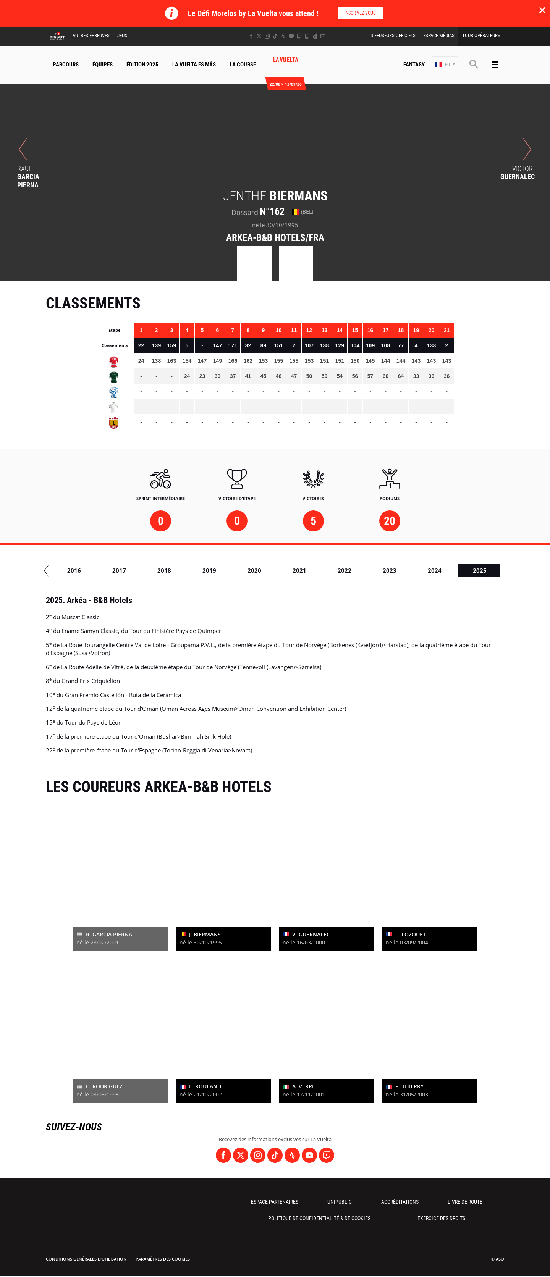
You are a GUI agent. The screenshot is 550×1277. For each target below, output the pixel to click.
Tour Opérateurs (481, 35)
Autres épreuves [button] (91, 35)
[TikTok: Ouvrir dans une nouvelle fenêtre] (275, 36)
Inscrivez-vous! (361, 13)
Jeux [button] (122, 35)
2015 (114, 570)
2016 (159, 570)
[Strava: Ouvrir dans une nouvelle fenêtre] (283, 36)
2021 (384, 570)
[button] (445, 64)
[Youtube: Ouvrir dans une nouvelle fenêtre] (291, 36)
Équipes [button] (102, 64)
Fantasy (414, 64)
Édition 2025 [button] (142, 64)
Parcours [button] (66, 64)
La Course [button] (243, 64)
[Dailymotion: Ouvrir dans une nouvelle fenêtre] (315, 36)
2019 (294, 570)
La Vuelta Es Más (194, 64)
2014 (69, 570)
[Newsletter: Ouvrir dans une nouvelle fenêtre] (323, 36)
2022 (429, 570)
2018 (249, 570)
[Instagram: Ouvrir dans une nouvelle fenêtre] (267, 36)
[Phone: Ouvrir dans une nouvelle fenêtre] (307, 36)
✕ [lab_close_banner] (542, 10)
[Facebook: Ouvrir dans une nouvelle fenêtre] (251, 36)
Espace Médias (439, 35)
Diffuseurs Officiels (393, 35)
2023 (474, 570)
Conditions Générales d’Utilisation (86, 1259)
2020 (339, 570)
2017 (204, 570)
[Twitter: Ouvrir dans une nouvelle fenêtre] (259, 36)
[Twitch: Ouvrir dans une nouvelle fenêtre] (299, 36)
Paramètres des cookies (163, 1259)
